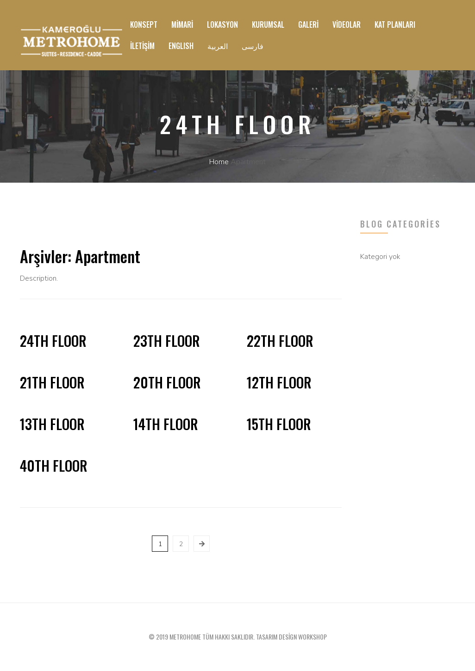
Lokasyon (222, 24)
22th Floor (280, 340)
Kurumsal (268, 24)
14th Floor (165, 423)
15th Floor (279, 423)
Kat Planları (395, 24)
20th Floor (167, 382)
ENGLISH (181, 45)
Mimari (182, 24)
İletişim (142, 45)
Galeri (308, 24)
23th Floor (166, 340)
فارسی (252, 45)
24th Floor (53, 340)
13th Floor (52, 423)
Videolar (346, 24)
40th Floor (54, 465)
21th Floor (52, 382)
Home (219, 162)
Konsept (143, 24)
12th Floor (279, 382)
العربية (217, 45)
